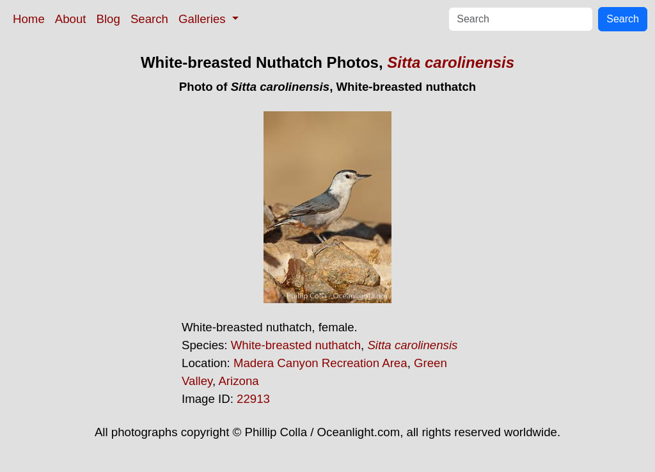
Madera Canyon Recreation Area (320, 363)
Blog (108, 19)
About (70, 19)
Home (29, 19)
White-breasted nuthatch (296, 345)
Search (149, 19)
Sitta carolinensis (450, 62)
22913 (253, 398)
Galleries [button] (203, 19)
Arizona (238, 381)
